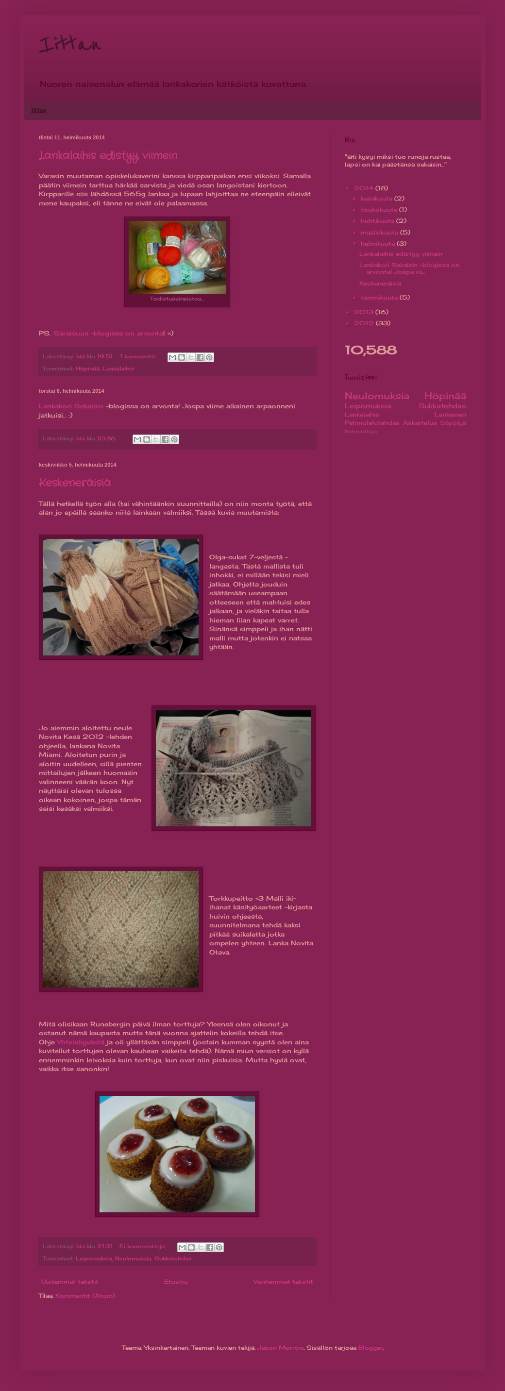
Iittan (70, 44)
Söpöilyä (453, 422)
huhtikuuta (378, 220)
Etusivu (176, 1281)
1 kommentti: (139, 356)
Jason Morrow (280, 1347)
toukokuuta (380, 209)
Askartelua (420, 422)
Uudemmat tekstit (70, 1281)
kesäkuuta (377, 198)
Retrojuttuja (361, 431)
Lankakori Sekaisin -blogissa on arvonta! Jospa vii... (409, 268)
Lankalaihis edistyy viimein (108, 156)
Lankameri (450, 414)
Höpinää (88, 368)
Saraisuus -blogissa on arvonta (108, 333)
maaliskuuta (380, 232)
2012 (365, 323)
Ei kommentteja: (143, 1246)
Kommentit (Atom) (85, 1295)
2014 (364, 188)
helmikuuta (379, 243)
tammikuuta (380, 297)
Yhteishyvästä (80, 1042)
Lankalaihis (118, 368)
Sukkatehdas (173, 1258)
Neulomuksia (133, 1258)
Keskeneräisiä (75, 483)
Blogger (370, 1347)
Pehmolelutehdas (372, 422)
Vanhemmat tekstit (283, 1281)
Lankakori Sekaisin (71, 406)
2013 (364, 312)
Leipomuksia (94, 1258)
